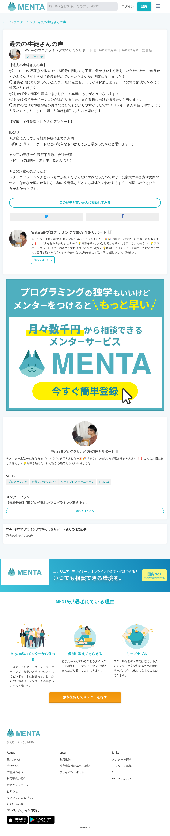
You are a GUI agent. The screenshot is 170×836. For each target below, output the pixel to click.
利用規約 (65, 759)
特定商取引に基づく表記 (75, 765)
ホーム (7, 22)
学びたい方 (14, 765)
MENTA (86, 827)
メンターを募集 (122, 765)
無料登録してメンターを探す (85, 697)
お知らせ (12, 791)
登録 (144, 6)
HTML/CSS (103, 481)
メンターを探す (122, 759)
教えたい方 (14, 759)
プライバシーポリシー (73, 772)
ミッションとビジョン (21, 797)
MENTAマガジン (121, 778)
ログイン (127, 6)
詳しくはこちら (43, 260)
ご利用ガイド (15, 772)
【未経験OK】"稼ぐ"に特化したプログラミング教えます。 (47, 502)
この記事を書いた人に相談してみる (84, 202)
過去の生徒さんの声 (51, 22)
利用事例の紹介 (16, 778)
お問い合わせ (15, 803)
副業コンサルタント (44, 481)
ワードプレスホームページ (77, 481)
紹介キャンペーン (18, 784)
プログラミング (24, 22)
